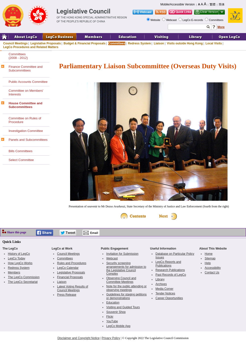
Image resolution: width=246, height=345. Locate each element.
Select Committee (21, 160)
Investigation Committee (26, 131)
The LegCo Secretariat (23, 282)
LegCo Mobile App (118, 326)
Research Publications (170, 270)
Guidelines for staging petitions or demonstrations (126, 296)
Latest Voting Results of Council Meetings (72, 288)
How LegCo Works (20, 263)
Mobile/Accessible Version (177, 4)
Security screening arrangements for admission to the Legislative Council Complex (126, 268)
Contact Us (212, 272)
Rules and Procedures (71, 263)
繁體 (212, 4)
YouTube (112, 321)
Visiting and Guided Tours (123, 307)
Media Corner (164, 289)
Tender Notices (165, 293)
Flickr (109, 316)
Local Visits (213, 43)
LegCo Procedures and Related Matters (30, 47)
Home (209, 253)
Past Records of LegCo (170, 274)
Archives (161, 284)
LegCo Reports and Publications (168, 263)
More (221, 27)
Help (208, 263)
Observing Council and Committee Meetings (121, 280)
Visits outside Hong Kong (185, 43)
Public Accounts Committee (28, 82)
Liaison (159, 43)
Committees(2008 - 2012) (18, 56)
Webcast (171, 19)
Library (160, 279)
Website (156, 19)
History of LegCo (19, 253)
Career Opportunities (169, 298)
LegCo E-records (193, 19)
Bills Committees (20, 151)
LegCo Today (16, 258)
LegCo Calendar (67, 268)
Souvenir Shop (116, 312)
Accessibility (213, 268)
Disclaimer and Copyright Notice (78, 338)
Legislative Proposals (46, 43)
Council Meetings (15, 43)
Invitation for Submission (122, 253)
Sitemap (210, 258)
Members (14, 272)
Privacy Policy (111, 338)
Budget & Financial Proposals (85, 43)
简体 (222, 4)
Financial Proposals (70, 277)
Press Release (66, 294)
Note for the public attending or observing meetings (126, 288)
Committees (216, 19)
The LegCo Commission (24, 277)
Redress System (139, 43)
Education (112, 302)
